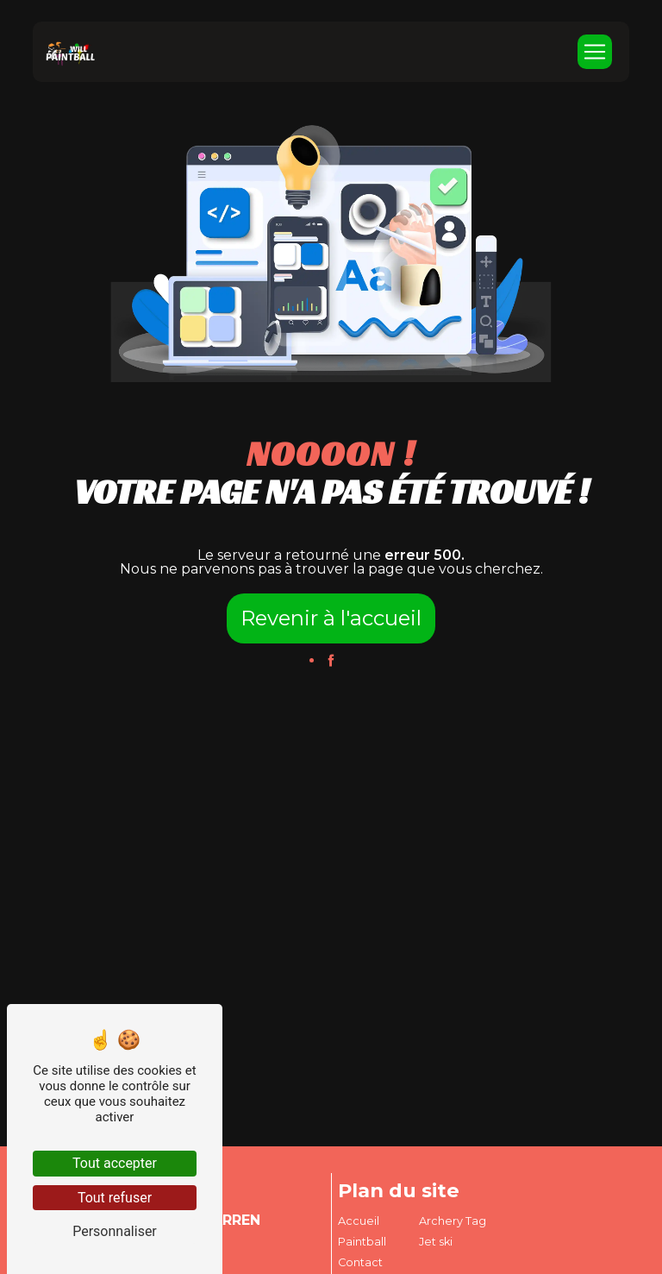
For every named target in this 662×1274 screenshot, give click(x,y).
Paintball (362, 1241)
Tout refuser (115, 1197)
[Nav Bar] (595, 52)
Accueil (358, 1220)
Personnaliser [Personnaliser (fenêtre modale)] (114, 1231)
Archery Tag (452, 1220)
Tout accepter (114, 1163)
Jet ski (436, 1241)
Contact (360, 1262)
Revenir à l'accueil (331, 618)
